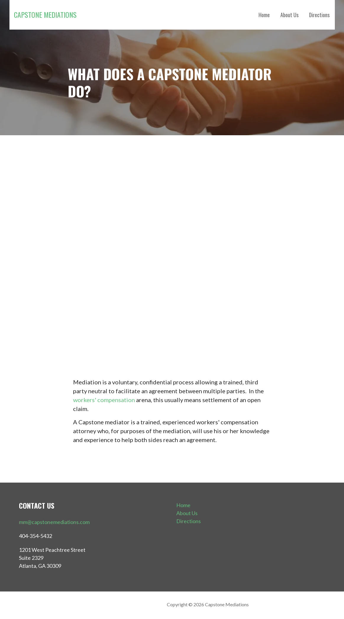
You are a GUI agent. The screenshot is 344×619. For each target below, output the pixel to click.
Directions (319, 15)
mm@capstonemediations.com (54, 522)
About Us (289, 15)
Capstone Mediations (45, 14)
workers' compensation (104, 399)
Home (264, 15)
